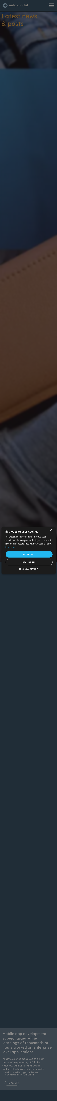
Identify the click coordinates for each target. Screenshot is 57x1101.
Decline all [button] (29, 562)
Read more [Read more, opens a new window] (9, 547)
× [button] (51, 530)
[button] (28, 569)
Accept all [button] (29, 554)
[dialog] (28, 550)
